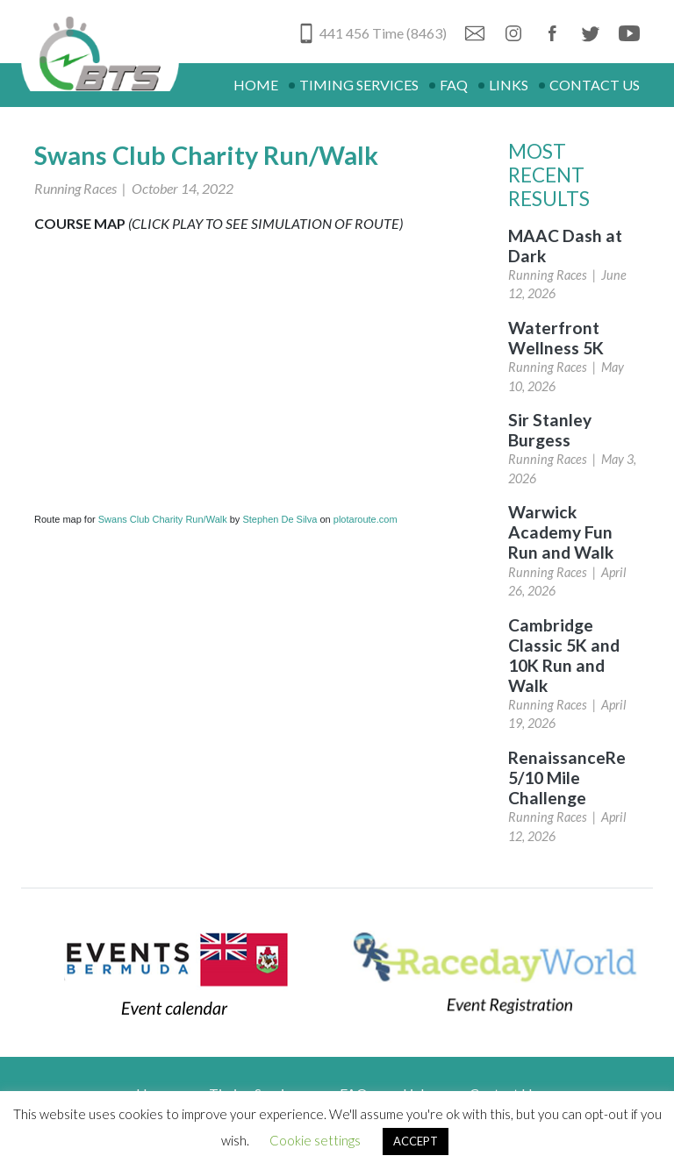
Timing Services (359, 84)
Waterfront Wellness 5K (556, 337)
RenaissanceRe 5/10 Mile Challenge (567, 777)
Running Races (75, 188)
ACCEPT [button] (415, 1141)
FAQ (454, 84)
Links (508, 84)
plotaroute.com (365, 519)
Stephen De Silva (279, 519)
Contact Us (594, 84)
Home (255, 84)
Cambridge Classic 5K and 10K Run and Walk (564, 655)
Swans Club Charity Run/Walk (162, 519)
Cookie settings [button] (315, 1140)
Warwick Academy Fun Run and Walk (560, 532)
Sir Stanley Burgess (550, 430)
